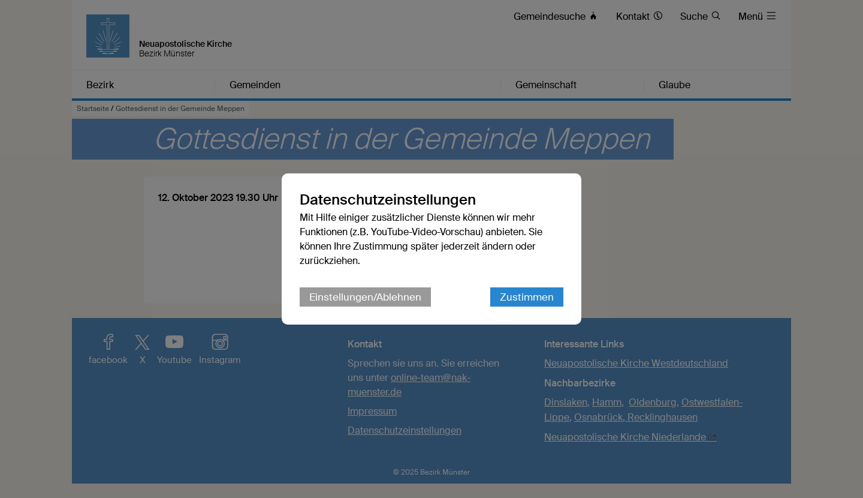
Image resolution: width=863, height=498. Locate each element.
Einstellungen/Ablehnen (365, 297)
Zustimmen (527, 297)
